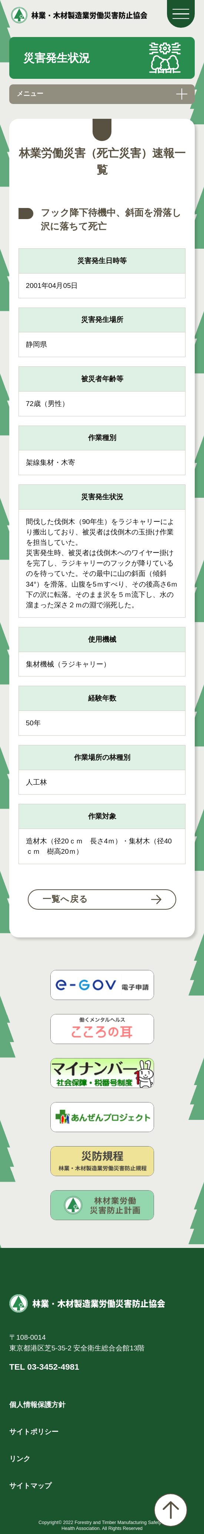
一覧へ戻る (65, 899)
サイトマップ (30, 1486)
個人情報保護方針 (37, 1405)
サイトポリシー (33, 1432)
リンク (19, 1459)
